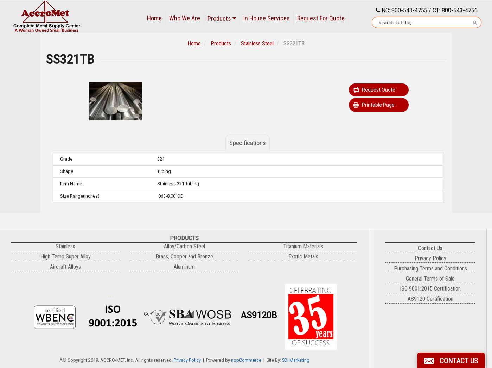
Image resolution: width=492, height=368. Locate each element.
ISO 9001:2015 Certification (430, 288)
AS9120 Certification (430, 298)
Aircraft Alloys (65, 266)
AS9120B (259, 315)
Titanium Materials (303, 246)
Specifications (247, 142)
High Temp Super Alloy (65, 256)
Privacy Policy (187, 360)
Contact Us (430, 248)
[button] (451, 360)
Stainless (65, 246)
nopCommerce (246, 360)
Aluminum (184, 266)
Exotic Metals (303, 256)
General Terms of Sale (430, 278)
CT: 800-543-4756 (455, 10)
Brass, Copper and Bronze (184, 256)
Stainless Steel (257, 43)
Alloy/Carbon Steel (184, 246)
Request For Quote (321, 18)
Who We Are (184, 18)
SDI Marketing (295, 360)
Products (221, 18)
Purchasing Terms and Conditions (430, 268)
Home (154, 18)
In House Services (266, 18)
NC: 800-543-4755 (403, 10)
